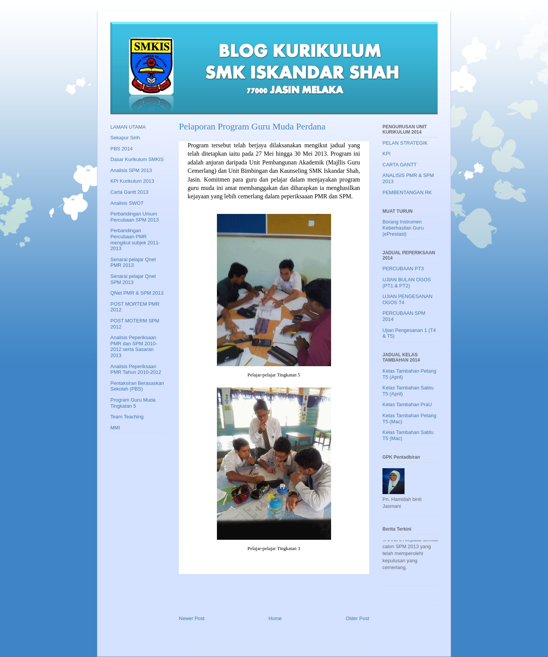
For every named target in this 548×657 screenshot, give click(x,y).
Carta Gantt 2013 (129, 192)
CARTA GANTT (399, 164)
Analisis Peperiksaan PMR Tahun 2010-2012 (135, 369)
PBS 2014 (121, 148)
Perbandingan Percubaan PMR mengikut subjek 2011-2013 (135, 239)
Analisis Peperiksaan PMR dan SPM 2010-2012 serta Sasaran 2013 (133, 346)
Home (275, 618)
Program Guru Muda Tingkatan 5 (133, 403)
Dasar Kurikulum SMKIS (137, 159)
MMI (115, 428)
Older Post (357, 618)
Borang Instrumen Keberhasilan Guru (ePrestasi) (403, 227)
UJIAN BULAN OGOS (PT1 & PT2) (406, 283)
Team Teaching (126, 416)
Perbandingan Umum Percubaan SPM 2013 (134, 217)
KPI (386, 153)
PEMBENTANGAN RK (407, 192)
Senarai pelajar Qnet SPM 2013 (133, 279)
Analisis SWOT (126, 203)
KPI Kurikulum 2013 (132, 181)
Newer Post (191, 618)
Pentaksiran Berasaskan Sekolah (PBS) (137, 386)
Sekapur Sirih (125, 137)
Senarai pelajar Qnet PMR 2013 (133, 262)
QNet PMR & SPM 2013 (136, 293)
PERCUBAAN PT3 (403, 268)
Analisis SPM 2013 (131, 170)
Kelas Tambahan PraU (407, 404)
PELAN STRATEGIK (405, 143)
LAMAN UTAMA (128, 127)
